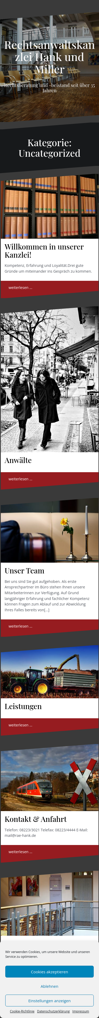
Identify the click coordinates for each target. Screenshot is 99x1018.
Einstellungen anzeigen (49, 1000)
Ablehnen (49, 986)
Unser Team (25, 570)
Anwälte (18, 460)
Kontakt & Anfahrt (36, 819)
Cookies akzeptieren (49, 971)
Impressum (80, 1011)
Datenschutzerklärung (53, 1011)
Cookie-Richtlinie (22, 1011)
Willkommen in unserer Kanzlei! (44, 250)
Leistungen (23, 706)
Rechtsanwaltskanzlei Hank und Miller (49, 56)
